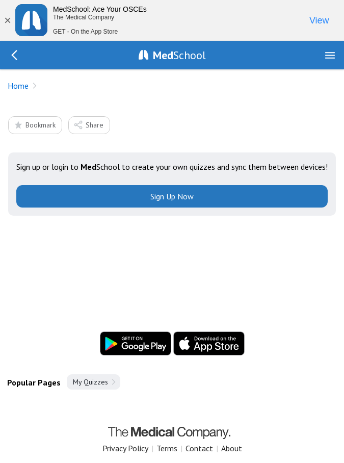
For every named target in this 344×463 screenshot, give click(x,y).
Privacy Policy (125, 448)
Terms (166, 448)
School (179, 55)
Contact (199, 448)
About (231, 448)
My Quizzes (90, 382)
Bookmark (34, 124)
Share (88, 124)
